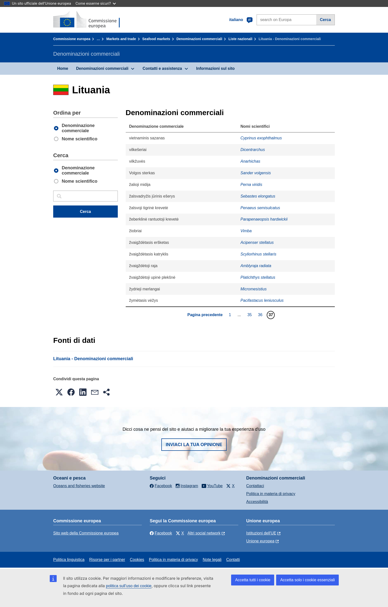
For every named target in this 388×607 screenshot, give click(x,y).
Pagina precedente (204, 315)
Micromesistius (254, 289)
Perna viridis (251, 184)
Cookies (137, 559)
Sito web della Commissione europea (86, 533)
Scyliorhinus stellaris (258, 254)
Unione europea (260, 541)
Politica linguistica (68, 559)
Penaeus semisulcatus (260, 208)
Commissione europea (71, 39)
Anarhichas (250, 161)
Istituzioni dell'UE (261, 533)
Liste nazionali (240, 39)
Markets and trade (121, 39)
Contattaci (255, 486)
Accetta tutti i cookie (252, 580)
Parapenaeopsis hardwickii (264, 219)
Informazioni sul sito (215, 68)
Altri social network (204, 533)
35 (250, 314)
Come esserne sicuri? (95, 3)
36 (261, 314)
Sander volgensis (256, 173)
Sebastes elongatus (258, 196)
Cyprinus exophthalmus (261, 138)
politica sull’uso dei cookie (128, 586)
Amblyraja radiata (256, 266)
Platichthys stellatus (258, 277)
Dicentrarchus (253, 150)
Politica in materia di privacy (270, 494)
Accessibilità (257, 502)
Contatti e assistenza (162, 68)
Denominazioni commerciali (199, 39)
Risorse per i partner (107, 559)
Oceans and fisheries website (79, 486)
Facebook (161, 533)
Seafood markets (156, 39)
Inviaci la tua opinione (194, 444)
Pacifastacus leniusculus (262, 300)
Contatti (233, 559)
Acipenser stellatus (257, 242)
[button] (59, 392)
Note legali (212, 559)
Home (62, 68)
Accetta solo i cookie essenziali (307, 580)
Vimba (246, 231)
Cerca (325, 20)
